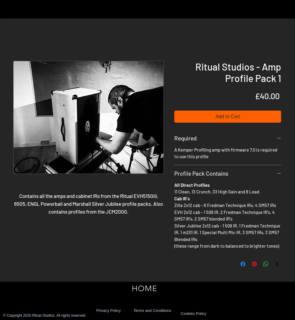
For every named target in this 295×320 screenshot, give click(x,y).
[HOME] (144, 289)
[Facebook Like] (254, 314)
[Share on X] (277, 264)
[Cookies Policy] (193, 314)
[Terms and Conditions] (152, 311)
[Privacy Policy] (108, 311)
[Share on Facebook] (243, 264)
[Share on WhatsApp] (265, 264)
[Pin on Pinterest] (254, 264)
